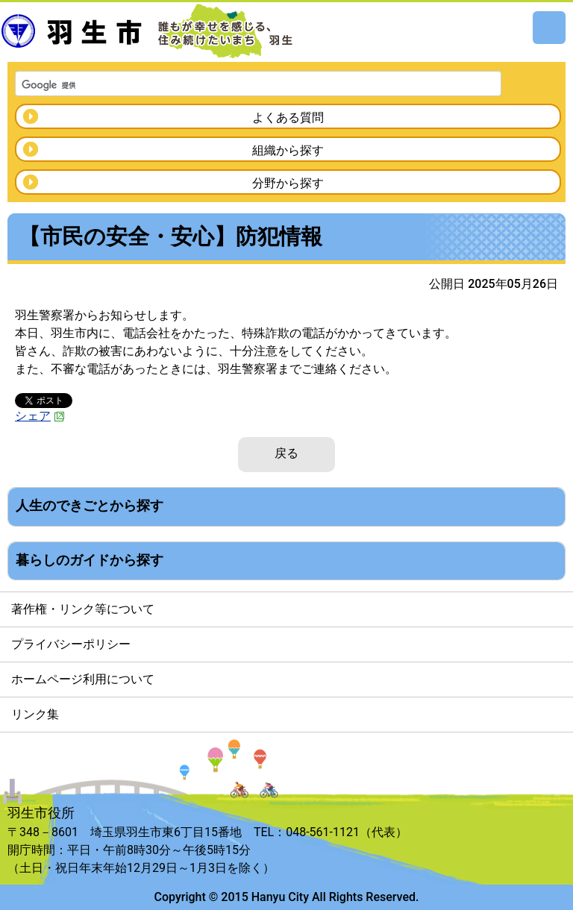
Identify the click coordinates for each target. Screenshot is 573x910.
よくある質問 (288, 117)
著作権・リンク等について (82, 609)
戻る (286, 453)
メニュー (549, 27)
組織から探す (288, 150)
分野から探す (288, 183)
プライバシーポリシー (71, 644)
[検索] (239, 85)
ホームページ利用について (82, 679)
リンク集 (35, 714)
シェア (40, 416)
